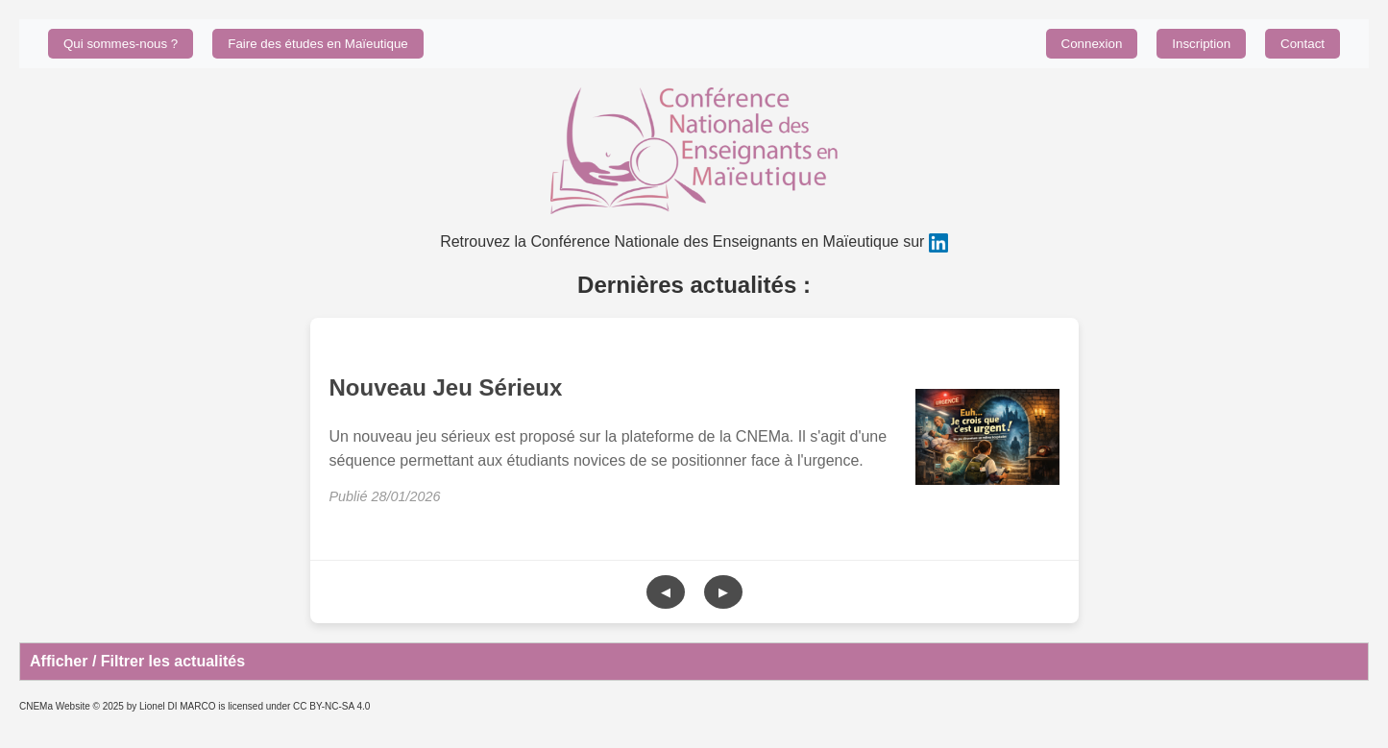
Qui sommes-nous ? (120, 43)
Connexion (1092, 43)
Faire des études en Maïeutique (317, 43)
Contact (1302, 43)
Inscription (1201, 43)
